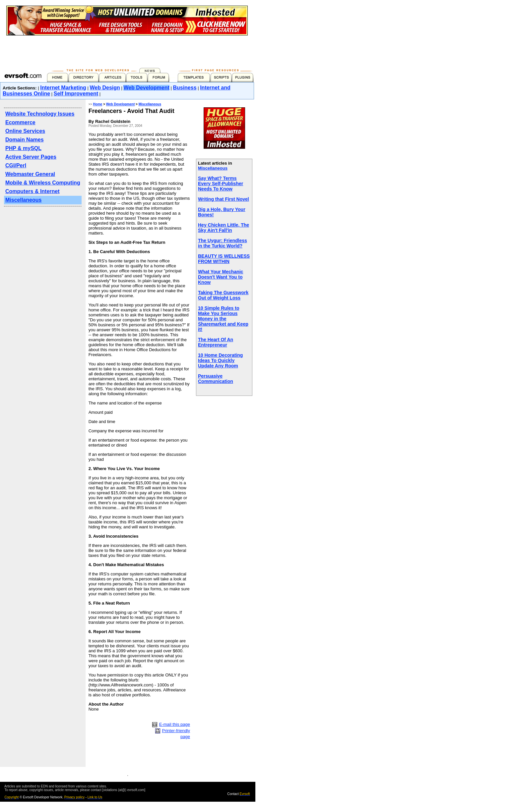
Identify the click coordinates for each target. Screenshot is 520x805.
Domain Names (24, 139)
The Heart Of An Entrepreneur (215, 342)
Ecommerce (20, 122)
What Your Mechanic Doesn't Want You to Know (220, 277)
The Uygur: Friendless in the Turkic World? (222, 243)
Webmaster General (30, 174)
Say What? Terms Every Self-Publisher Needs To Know (220, 183)
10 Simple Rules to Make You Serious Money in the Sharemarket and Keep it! (223, 318)
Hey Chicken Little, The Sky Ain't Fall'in (223, 227)
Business (184, 87)
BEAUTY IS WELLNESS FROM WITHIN (224, 258)
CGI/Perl (15, 165)
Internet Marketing (63, 87)
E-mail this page (174, 724)
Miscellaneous (23, 200)
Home (97, 104)
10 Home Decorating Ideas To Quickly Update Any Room (220, 360)
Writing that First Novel (223, 199)
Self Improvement (76, 93)
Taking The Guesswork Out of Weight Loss (223, 295)
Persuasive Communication (215, 378)
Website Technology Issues (39, 114)
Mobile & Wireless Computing (42, 183)
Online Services (25, 131)
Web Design (105, 87)
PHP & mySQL (23, 148)
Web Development (146, 87)
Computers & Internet (32, 191)
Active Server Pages (30, 157)
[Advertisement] (127, 50)
